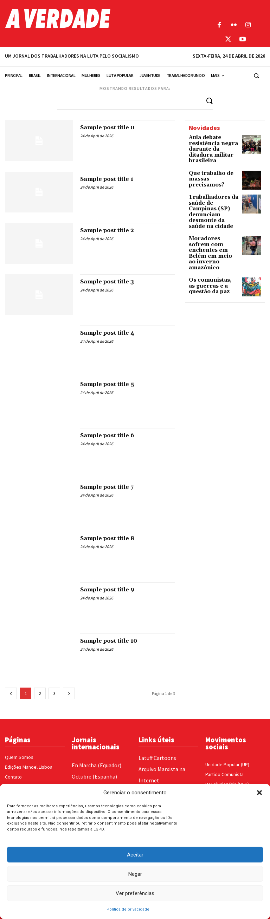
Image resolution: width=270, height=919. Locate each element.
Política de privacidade (128, 909)
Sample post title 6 (112, 435)
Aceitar (135, 855)
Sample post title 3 (112, 281)
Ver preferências (135, 893)
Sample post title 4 (112, 332)
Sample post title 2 (112, 230)
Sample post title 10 (114, 640)
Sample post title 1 (111, 179)
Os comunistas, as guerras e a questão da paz (211, 249)
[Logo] (101, 18)
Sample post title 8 (112, 538)
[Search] (209, 100)
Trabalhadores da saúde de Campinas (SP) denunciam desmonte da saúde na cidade (214, 197)
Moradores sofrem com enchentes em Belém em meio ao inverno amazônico (210, 225)
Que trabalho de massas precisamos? (212, 166)
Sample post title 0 (112, 127)
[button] (259, 792)
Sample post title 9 (112, 589)
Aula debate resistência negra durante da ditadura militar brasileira (211, 145)
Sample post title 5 (112, 384)
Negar (135, 874)
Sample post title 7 (112, 487)
